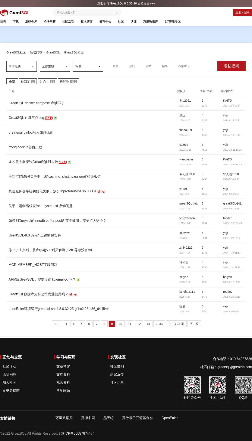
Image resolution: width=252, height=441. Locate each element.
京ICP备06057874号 (76, 433)
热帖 (148, 66)
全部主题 (48, 66)
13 (148, 324)
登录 (247, 12)
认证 (133, 21)
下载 (16, 21)
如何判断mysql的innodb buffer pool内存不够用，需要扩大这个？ (57, 220)
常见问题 (63, 390)
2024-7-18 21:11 (231, 252)
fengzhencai (187, 218)
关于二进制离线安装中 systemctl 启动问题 (41, 206)
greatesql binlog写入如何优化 (31, 132)
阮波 (182, 306)
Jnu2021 (185, 100)
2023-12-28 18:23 (232, 164)
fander (227, 218)
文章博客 (63, 366)
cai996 (183, 144)
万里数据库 (150, 21)
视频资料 (63, 382)
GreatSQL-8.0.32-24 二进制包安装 (35, 235)
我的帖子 (184, 66)
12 (139, 324)
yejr (225, 115)
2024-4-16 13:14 (231, 135)
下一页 (194, 324)
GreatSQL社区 (16, 52)
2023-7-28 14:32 (231, 238)
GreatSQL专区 (74, 52)
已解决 (68, 81)
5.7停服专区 (173, 21)
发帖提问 (231, 66)
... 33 (159, 324)
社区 (121, 21)
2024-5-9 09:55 (231, 179)
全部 (12, 81)
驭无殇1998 (187, 174)
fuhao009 (185, 130)
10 (120, 324)
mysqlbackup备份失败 (25, 147)
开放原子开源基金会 (137, 418)
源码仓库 (31, 21)
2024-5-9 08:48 (231, 311)
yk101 (183, 188)
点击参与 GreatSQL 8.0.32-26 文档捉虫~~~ (126, 3)
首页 (3, 21)
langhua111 (187, 291)
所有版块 (15, 66)
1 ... (56, 324)
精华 (165, 66)
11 (130, 324)
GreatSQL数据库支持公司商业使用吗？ (38, 294)
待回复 (28, 81)
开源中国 (88, 418)
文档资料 (63, 374)
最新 (116, 66)
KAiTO (227, 100)
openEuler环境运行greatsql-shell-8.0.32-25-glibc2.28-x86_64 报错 (59, 309)
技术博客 (87, 21)
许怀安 (183, 262)
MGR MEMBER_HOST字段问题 (33, 265)
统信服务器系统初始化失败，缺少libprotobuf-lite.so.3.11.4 (52, 191)
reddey (227, 291)
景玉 (182, 115)
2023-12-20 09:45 (232, 223)
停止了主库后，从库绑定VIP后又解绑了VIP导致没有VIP (51, 250)
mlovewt (184, 233)
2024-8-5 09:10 (231, 194)
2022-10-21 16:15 (232, 149)
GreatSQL (53, 52)
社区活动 (68, 21)
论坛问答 (50, 21)
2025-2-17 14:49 (231, 282)
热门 (132, 66)
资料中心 (105, 21)
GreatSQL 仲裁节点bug (26, 118)
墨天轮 (108, 418)
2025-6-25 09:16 (231, 296)
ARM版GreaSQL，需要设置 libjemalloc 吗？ (42, 279)
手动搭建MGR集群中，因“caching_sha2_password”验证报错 (55, 176)
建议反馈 (117, 374)
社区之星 (117, 382)
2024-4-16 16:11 (231, 120)
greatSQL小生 (188, 203)
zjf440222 (185, 247)
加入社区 (9, 382)
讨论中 (47, 81)
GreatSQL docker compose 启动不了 (36, 103)
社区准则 (117, 366)
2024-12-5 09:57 (231, 105)
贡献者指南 (11, 390)
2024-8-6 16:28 (231, 208)
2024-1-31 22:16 (231, 267)
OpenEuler (169, 418)
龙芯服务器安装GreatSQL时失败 (33, 162)
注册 (238, 12)
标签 (78, 66)
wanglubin (186, 159)
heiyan (183, 277)
